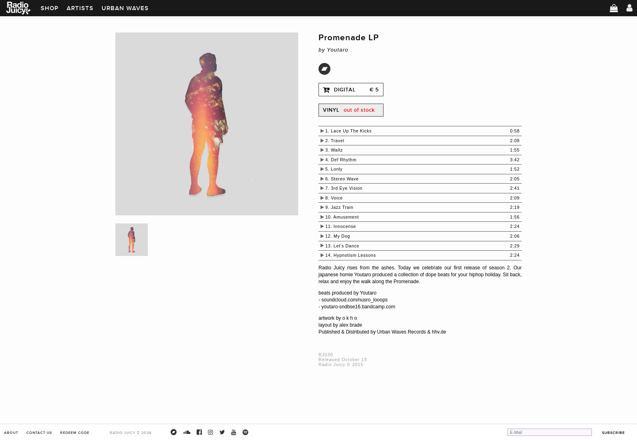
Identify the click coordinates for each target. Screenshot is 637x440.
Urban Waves (125, 8)
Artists (80, 8)
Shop (49, 8)
